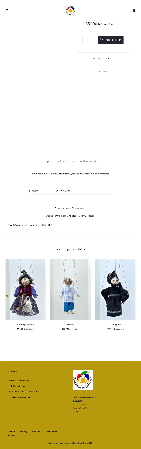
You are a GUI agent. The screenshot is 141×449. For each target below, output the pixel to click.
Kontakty (11, 435)
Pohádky (23, 431)
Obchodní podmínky (20, 380)
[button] (85, 40)
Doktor (70, 324)
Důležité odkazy (12, 371)
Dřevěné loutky (51, 431)
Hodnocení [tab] (88, 161)
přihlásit (50, 225)
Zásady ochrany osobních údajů (25, 391)
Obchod (11, 431)
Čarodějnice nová (25, 324)
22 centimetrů (107, 58)
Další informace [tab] (65, 161)
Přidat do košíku (111, 39)
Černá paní (115, 324)
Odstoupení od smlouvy (21, 397)
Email (103, 71)
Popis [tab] (47, 161)
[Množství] (89, 40)
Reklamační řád (18, 386)
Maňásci (36, 431)
